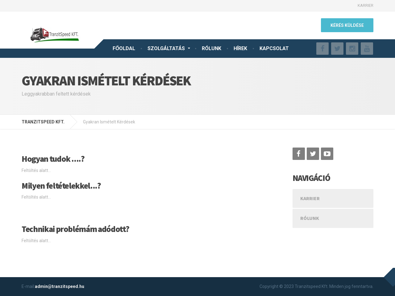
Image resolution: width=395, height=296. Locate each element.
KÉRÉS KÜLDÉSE (347, 25)
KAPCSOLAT (274, 48)
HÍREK (240, 48)
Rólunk (309, 218)
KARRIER (365, 5)
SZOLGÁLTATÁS (166, 48)
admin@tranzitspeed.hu (59, 286)
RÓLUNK (211, 48)
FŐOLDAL (124, 48)
